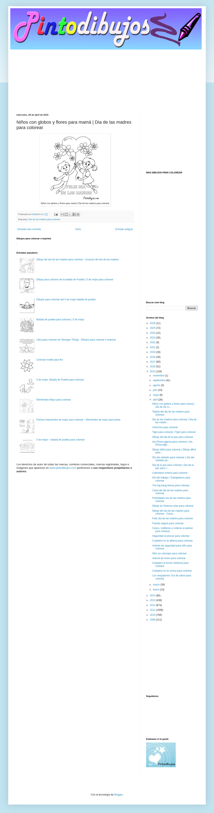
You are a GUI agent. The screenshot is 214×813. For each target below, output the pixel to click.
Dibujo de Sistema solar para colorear (173, 505)
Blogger (118, 794)
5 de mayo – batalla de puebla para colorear (60, 439)
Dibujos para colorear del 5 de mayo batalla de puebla (66, 299)
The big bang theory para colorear (171, 485)
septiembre (159, 380)
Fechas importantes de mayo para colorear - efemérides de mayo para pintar (78, 419)
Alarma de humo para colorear (169, 558)
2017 (153, 361)
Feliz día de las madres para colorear (172, 518)
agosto (157, 385)
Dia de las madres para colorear (44, 219)
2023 (153, 337)
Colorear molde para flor (49, 359)
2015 (153, 371)
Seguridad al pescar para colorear (171, 536)
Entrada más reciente (29, 229)
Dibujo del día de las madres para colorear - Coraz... (170, 512)
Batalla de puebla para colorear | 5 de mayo (60, 319)
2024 (153, 332)
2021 (153, 347)
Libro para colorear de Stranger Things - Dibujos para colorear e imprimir (76, 339)
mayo (156, 395)
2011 (153, 610)
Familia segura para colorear (168, 523)
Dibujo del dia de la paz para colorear (172, 437)
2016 (153, 366)
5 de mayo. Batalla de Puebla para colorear (60, 379)
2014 (153, 595)
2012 (153, 605)
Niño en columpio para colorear (169, 553)
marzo (156, 584)
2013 (153, 600)
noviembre (159, 375)
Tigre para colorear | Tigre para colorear (174, 432)
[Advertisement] (107, 78)
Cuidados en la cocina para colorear (172, 570)
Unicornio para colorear (165, 427)
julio (155, 390)
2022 (153, 342)
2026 (153, 323)
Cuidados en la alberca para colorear (172, 540)
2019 (153, 352)
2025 (153, 328)
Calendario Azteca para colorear (169, 472)
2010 (153, 614)
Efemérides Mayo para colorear (53, 399)
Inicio (78, 229)
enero (156, 589)
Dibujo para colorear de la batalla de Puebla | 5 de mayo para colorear (74, 279)
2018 (153, 357)
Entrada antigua (124, 229)
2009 (153, 619)
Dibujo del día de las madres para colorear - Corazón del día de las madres (77, 259)
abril (155, 399)
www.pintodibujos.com (63, 467)
